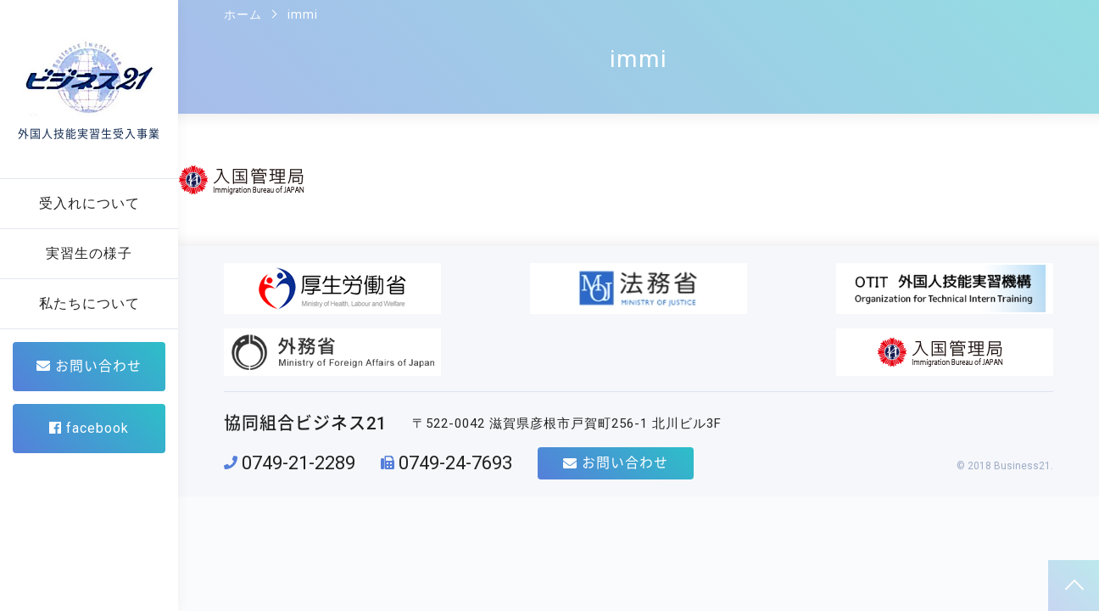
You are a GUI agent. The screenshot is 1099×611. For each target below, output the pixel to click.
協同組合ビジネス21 (305, 363)
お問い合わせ (89, 366)
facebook (89, 428)
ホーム (243, 14)
